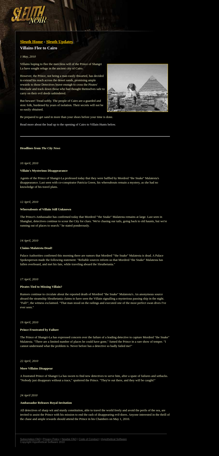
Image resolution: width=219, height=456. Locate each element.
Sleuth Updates (59, 41)
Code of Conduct (89, 439)
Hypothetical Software (114, 439)
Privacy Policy (51, 439)
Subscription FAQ (30, 439)
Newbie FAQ (69, 439)
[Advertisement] (83, 13)
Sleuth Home (31, 41)
